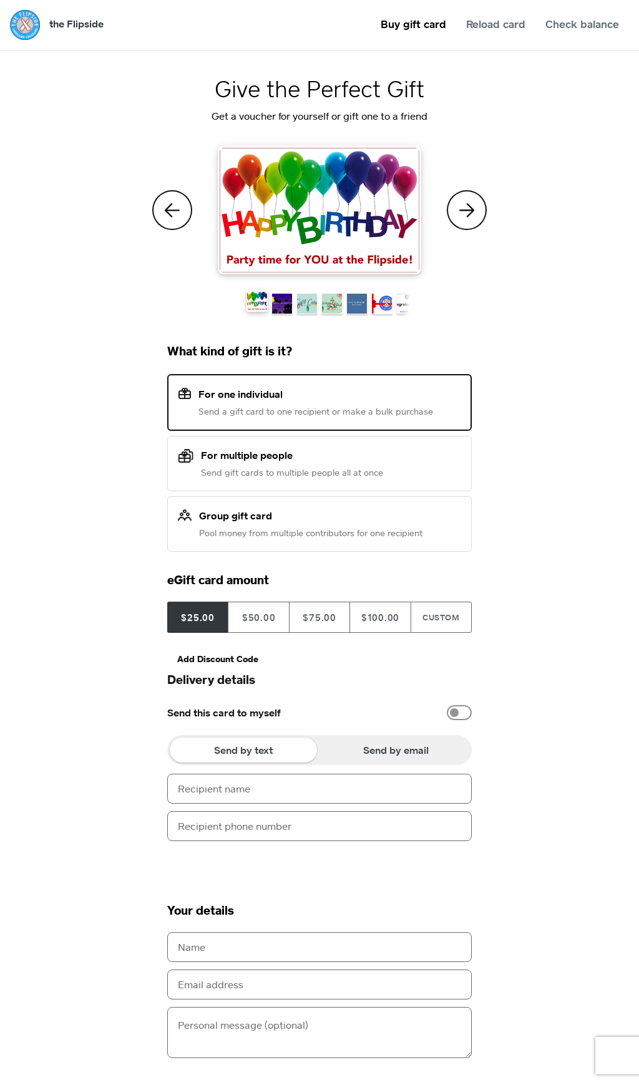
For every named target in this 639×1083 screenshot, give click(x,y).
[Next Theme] (467, 210)
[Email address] (319, 984)
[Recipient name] (319, 789)
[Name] (319, 947)
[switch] (459, 712)
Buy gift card (413, 24)
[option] (319, 712)
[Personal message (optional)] (319, 1032)
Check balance (582, 24)
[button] (257, 301)
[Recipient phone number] (319, 826)
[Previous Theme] (172, 210)
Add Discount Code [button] (217, 658)
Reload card (495, 24)
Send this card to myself (224, 712)
